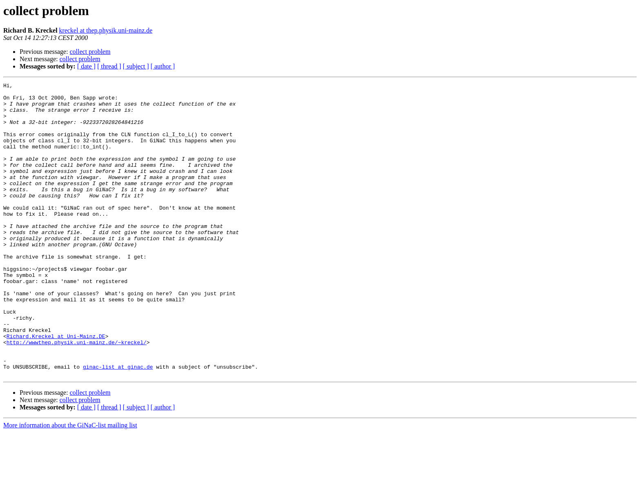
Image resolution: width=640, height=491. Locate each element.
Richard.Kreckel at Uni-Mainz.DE (56, 387)
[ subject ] (136, 66)
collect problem (90, 51)
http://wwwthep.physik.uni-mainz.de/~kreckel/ (77, 394)
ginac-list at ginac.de (118, 424)
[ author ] (163, 66)
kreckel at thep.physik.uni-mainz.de (106, 30)
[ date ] (86, 66)
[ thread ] (109, 66)
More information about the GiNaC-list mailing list (70, 483)
